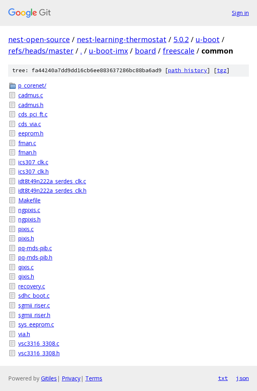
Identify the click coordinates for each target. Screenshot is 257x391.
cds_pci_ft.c (33, 114)
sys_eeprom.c (36, 324)
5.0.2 (181, 39)
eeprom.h (30, 133)
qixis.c (26, 267)
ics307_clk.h (33, 171)
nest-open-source (39, 39)
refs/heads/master (40, 51)
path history (187, 70)
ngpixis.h (29, 219)
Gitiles (49, 378)
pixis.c (26, 229)
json (242, 378)
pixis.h (26, 238)
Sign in (240, 13)
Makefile (29, 200)
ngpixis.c (29, 210)
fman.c (27, 143)
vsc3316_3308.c (38, 343)
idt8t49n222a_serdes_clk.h (52, 190)
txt (223, 378)
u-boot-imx (108, 51)
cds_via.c (29, 124)
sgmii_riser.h (34, 315)
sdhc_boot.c (34, 295)
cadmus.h (30, 105)
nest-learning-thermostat (121, 39)
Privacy (71, 378)
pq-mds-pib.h (35, 257)
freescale (178, 51)
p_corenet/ (32, 85)
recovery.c (31, 286)
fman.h (27, 152)
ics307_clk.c (33, 162)
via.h (24, 334)
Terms (93, 378)
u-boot (208, 39)
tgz (222, 70)
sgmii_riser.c (34, 305)
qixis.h (26, 276)
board (145, 51)
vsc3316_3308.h (39, 353)
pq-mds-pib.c (35, 248)
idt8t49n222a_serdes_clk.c (52, 181)
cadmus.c (30, 95)
